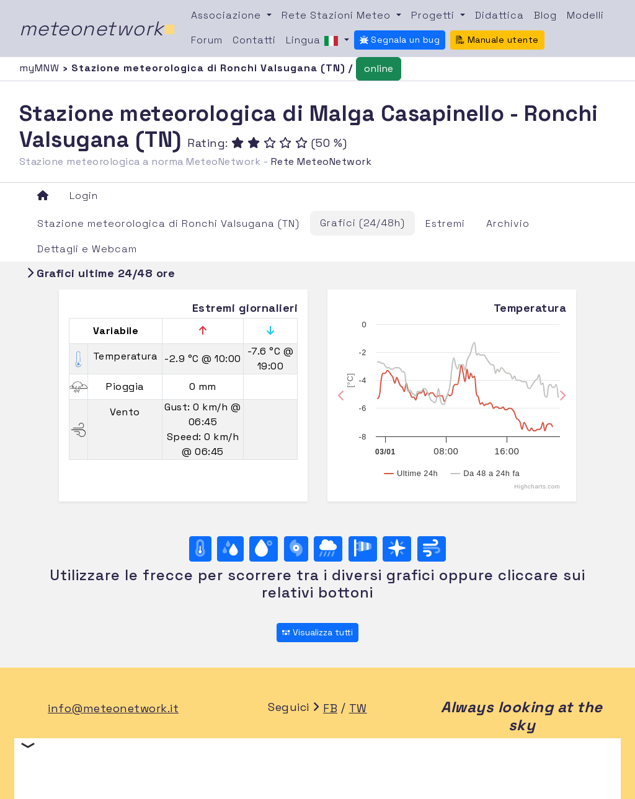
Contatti (254, 39)
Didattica (499, 15)
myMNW (41, 67)
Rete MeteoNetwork (321, 161)
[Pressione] (296, 549)
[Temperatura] (200, 549)
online (378, 68)
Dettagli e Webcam (87, 248)
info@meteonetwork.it (113, 708)
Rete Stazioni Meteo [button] (338, 15)
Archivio (508, 223)
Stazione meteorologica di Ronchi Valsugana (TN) (168, 223)
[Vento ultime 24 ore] (431, 549)
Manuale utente (497, 39)
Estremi (445, 223)
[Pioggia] (328, 549)
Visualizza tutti (317, 632)
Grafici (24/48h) (362, 222)
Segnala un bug (400, 39)
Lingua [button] (314, 40)
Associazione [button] (227, 15)
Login (83, 195)
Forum (207, 39)
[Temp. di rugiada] (263, 549)
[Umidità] (230, 549)
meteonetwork (97, 28)
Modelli (585, 15)
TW (358, 708)
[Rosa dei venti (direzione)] (397, 549)
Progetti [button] (434, 15)
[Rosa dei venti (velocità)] (363, 549)
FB (330, 708)
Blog (545, 15)
